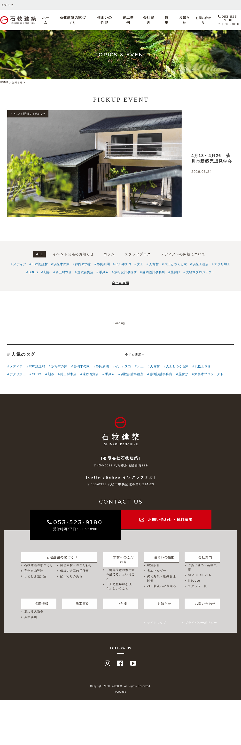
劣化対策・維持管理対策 (161, 578)
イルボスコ (123, 264)
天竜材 (154, 264)
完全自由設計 (33, 570)
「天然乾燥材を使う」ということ (119, 581)
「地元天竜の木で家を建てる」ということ (120, 569)
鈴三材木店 (64, 272)
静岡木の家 (83, 264)
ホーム (60, 20)
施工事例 (129, 20)
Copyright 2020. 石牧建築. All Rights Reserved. (120, 683)
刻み (47, 272)
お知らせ (172, 20)
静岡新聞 (103, 264)
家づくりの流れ (71, 576)
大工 (140, 264)
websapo (120, 688)
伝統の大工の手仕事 (74, 570)
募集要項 (30, 613)
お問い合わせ (192, 20)
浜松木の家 (62, 264)
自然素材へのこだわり (76, 564)
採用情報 (38, 599)
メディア (19, 264)
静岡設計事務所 (153, 272)
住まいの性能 (110, 20)
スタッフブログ (138, 254)
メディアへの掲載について (183, 254)
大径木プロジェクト (200, 272)
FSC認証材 (40, 264)
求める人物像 (33, 608)
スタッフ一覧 (197, 585)
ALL (39, 254)
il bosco (194, 580)
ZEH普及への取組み (161, 585)
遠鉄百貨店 (85, 272)
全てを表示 (120, 283)
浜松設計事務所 (125, 272)
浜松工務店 (201, 264)
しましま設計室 (35, 576)
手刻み (104, 272)
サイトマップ (156, 619)
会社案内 (145, 20)
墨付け (175, 272)
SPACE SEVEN (199, 574)
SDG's (33, 272)
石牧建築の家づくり (83, 20)
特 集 (159, 20)
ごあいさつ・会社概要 (202, 567)
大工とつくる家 (175, 264)
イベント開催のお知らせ (73, 254)
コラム (109, 254)
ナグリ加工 (222, 264)
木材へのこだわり (120, 556)
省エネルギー (156, 570)
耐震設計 (153, 564)
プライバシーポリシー (201, 619)
